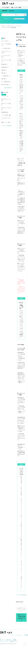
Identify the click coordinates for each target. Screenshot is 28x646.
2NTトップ (2, 639)
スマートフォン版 (5, 96)
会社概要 (14, 639)
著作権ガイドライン (14, 641)
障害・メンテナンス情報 (16, 7)
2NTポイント (16, 18)
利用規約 (26, 635)
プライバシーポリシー (4, 641)
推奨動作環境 (4, 10)
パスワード (22, 18)
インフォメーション (19, 635)
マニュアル (18, 25)
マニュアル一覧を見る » (22, 594)
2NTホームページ (11, 25)
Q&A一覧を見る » (8, 87)
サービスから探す (6, 7)
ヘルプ (12, 635)
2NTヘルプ (3, 25)
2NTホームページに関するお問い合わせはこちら (21, 617)
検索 (25, 15)
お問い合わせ (11, 10)
